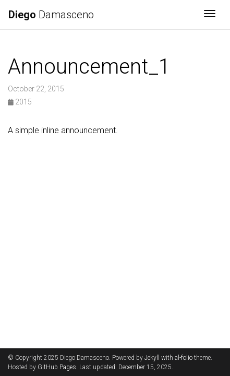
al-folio (183, 357)
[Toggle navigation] (210, 14)
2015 (20, 102)
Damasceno (51, 14)
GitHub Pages (57, 367)
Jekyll (152, 357)
